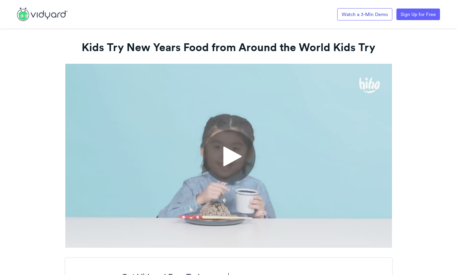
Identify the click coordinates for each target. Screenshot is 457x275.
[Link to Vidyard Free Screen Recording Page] (42, 14)
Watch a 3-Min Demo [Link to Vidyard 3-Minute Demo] (365, 14)
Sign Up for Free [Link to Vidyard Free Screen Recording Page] (418, 14)
